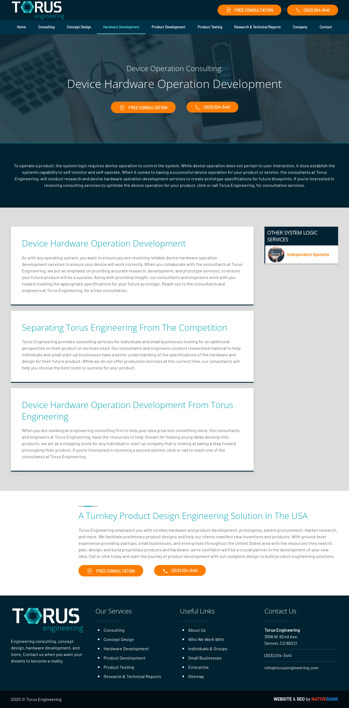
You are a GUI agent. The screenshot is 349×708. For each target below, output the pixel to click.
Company (300, 27)
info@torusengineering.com (291, 667)
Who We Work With (206, 639)
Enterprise (198, 667)
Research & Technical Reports (257, 27)
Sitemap (196, 676)
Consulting (46, 27)
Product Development (168, 27)
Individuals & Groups (207, 648)
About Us (197, 630)
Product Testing (210, 27)
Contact (326, 27)
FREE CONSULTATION (249, 10)
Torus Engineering (282, 630)
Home (21, 27)
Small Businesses (205, 657)
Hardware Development (121, 27)
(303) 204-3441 (313, 10)
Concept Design (79, 27)
